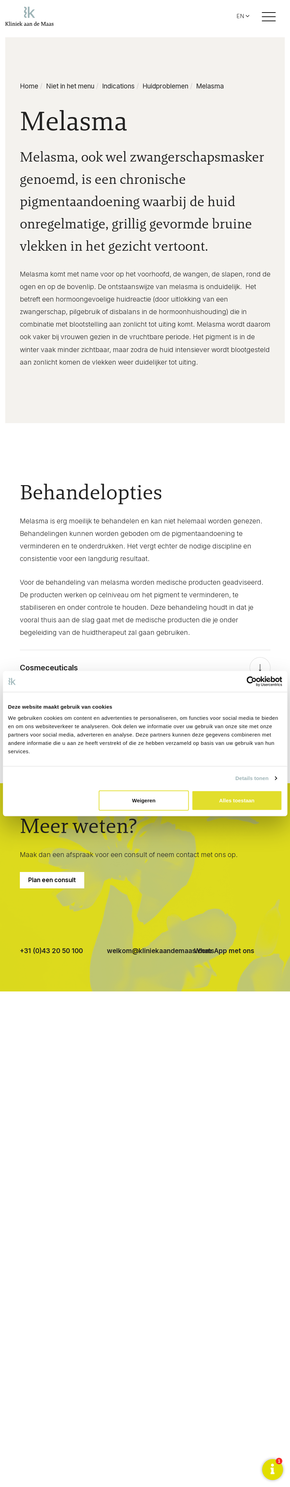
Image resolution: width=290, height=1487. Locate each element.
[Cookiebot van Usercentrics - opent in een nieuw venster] (251, 681)
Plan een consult (52, 880)
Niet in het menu (70, 86)
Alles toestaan (236, 800)
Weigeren (143, 800)
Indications (118, 86)
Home (29, 86)
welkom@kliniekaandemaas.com (159, 951)
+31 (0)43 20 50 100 (51, 951)
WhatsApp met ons (224, 951)
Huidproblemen (165, 86)
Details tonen (251, 778)
